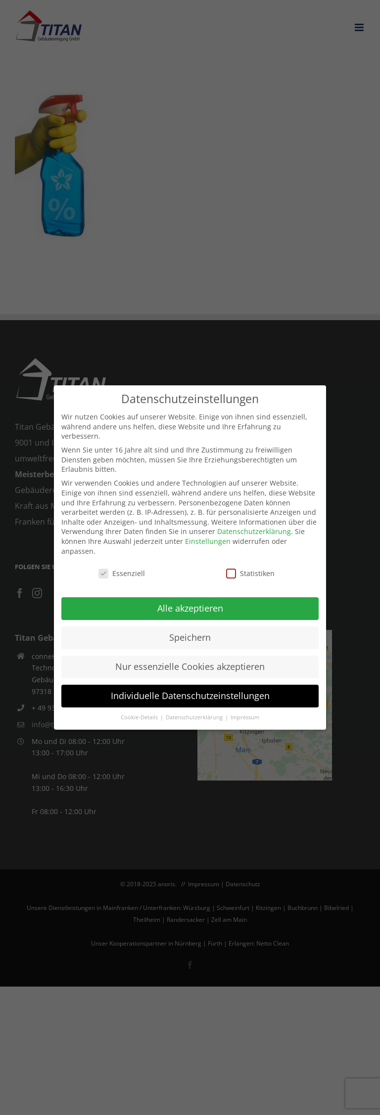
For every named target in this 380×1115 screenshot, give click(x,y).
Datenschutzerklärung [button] (195, 717)
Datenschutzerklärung (254, 531)
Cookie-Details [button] (140, 717)
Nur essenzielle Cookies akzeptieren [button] (190, 666)
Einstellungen (208, 541)
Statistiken (250, 573)
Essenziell (121, 573)
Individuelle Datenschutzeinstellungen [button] (190, 696)
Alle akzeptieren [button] (190, 608)
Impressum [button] (245, 717)
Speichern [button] (190, 637)
